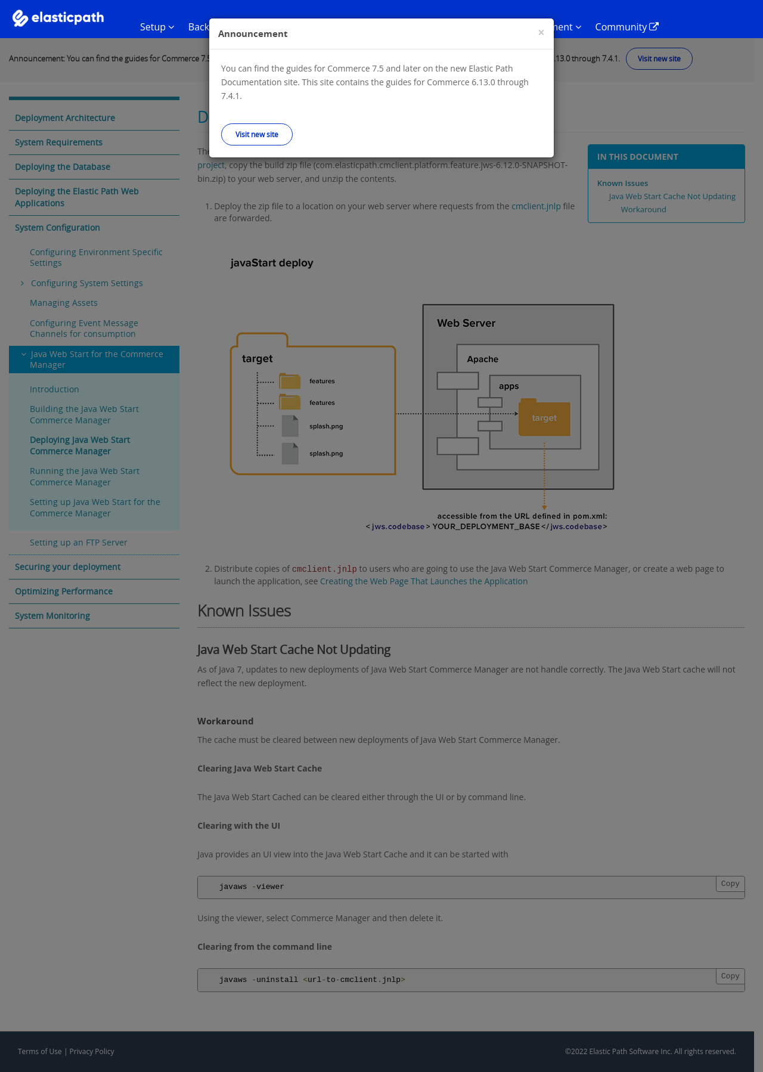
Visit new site (256, 134)
